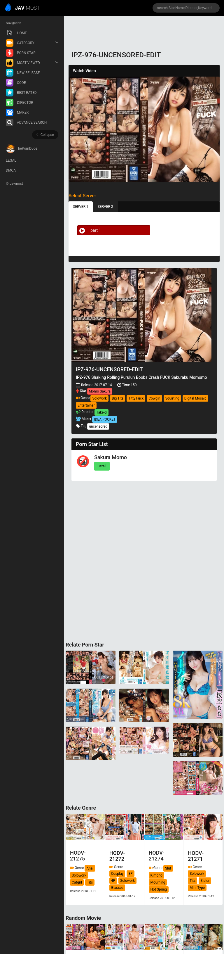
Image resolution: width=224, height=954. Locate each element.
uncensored (98, 426)
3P (130, 874)
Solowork (99, 398)
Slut (168, 868)
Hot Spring (158, 889)
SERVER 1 (80, 207)
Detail (101, 466)
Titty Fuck (136, 398)
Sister (204, 881)
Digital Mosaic (195, 398)
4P (113, 881)
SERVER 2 (105, 207)
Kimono (156, 875)
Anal (89, 868)
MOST (23, 8)
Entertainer (86, 405)
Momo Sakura (100, 391)
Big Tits (117, 398)
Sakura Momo (110, 457)
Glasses (117, 888)
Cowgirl (154, 398)
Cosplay (117, 874)
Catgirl (77, 882)
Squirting (172, 398)
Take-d (101, 412)
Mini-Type (197, 888)
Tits (90, 882)
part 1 (89, 230)
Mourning (157, 882)
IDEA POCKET (105, 419)
